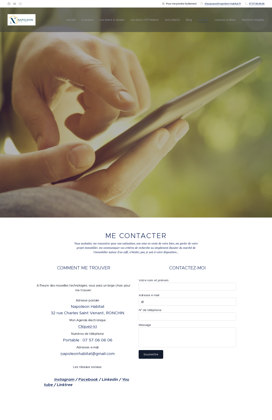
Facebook (88, 379)
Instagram (64, 379)
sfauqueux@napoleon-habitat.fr (223, 3)
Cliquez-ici (87, 326)
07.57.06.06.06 (256, 3)
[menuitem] (67, 20)
